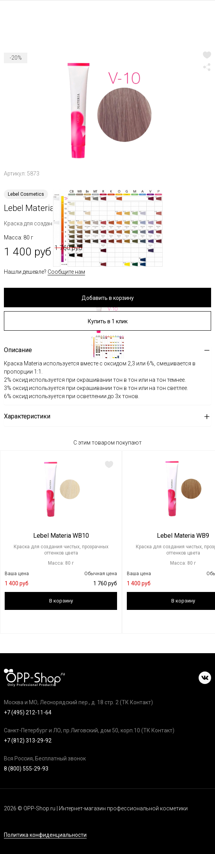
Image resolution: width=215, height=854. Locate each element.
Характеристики (27, 416)
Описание (18, 350)
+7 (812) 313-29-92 (28, 740)
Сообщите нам (66, 272)
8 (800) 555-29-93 (26, 768)
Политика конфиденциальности (45, 835)
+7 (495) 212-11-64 (28, 712)
